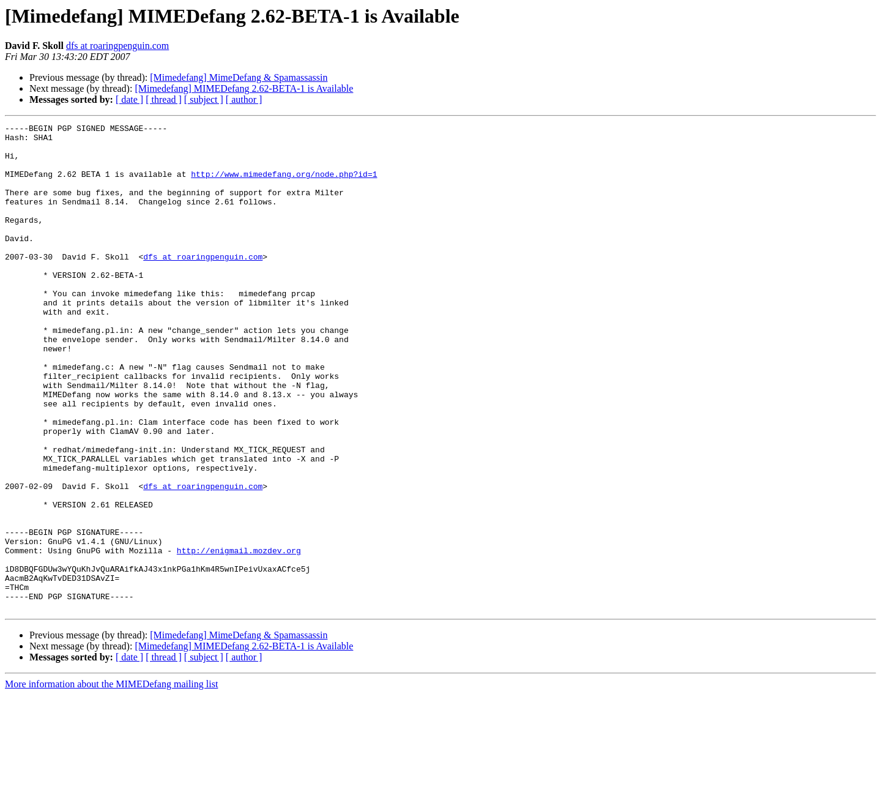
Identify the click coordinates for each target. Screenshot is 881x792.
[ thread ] (164, 99)
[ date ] (129, 99)
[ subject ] (203, 99)
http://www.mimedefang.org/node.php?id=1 (284, 184)
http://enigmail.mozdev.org (239, 636)
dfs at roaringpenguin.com (117, 45)
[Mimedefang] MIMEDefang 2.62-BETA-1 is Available (244, 88)
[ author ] (244, 99)
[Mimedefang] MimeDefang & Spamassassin (238, 77)
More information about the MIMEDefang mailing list (111, 781)
